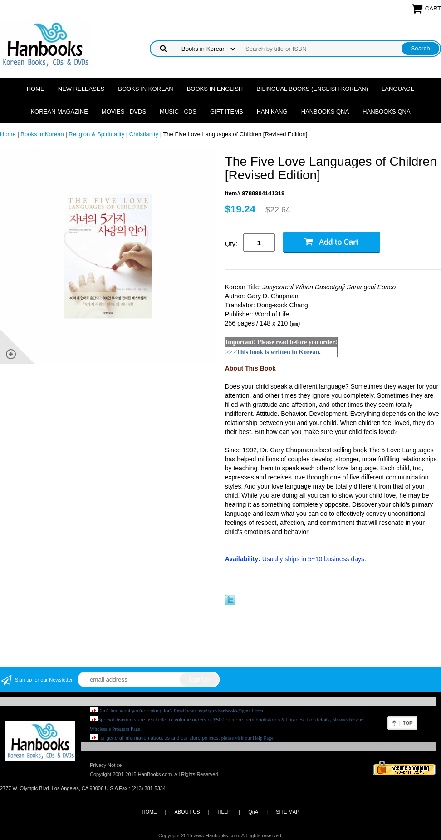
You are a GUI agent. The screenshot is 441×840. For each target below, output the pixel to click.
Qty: (231, 243)
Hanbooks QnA (325, 111)
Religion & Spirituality (96, 134)
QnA (253, 812)
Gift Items (226, 111)
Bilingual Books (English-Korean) (312, 88)
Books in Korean (145, 88)
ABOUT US (187, 812)
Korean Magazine (59, 111)
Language (398, 88)
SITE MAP (287, 812)
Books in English (215, 88)
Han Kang (272, 111)
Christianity (143, 134)
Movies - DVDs (124, 111)
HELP (223, 812)
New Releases (81, 88)
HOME (149, 812)
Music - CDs (178, 111)
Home (35, 88)
